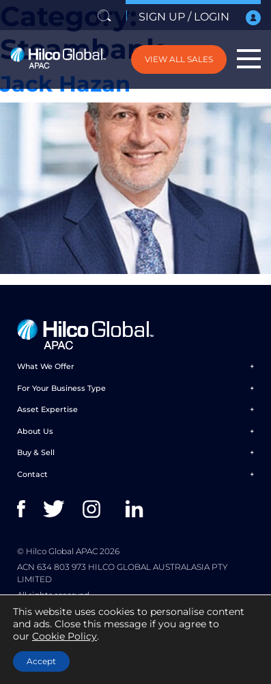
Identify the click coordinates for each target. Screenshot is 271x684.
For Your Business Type (61, 388)
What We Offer (45, 366)
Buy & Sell (36, 452)
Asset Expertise (47, 409)
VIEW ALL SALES (179, 59)
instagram (94, 509)
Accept (41, 661)
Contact (32, 474)
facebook (29, 509)
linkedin (137, 509)
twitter (55, 509)
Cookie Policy (64, 636)
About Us (35, 431)
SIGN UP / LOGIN (200, 17)
